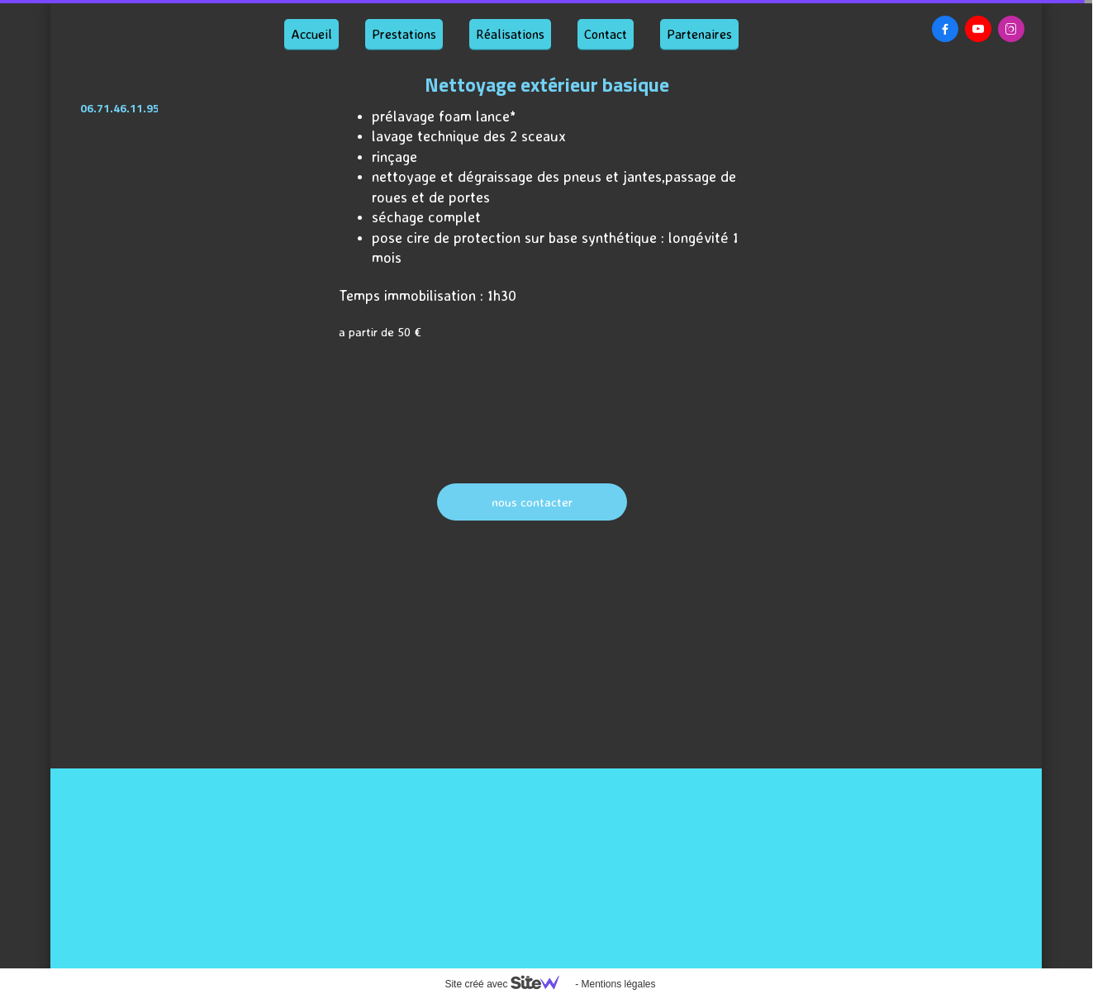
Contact (605, 34)
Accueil (311, 34)
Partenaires (699, 34)
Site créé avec (508, 984)
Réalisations (510, 34)
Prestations (404, 34)
